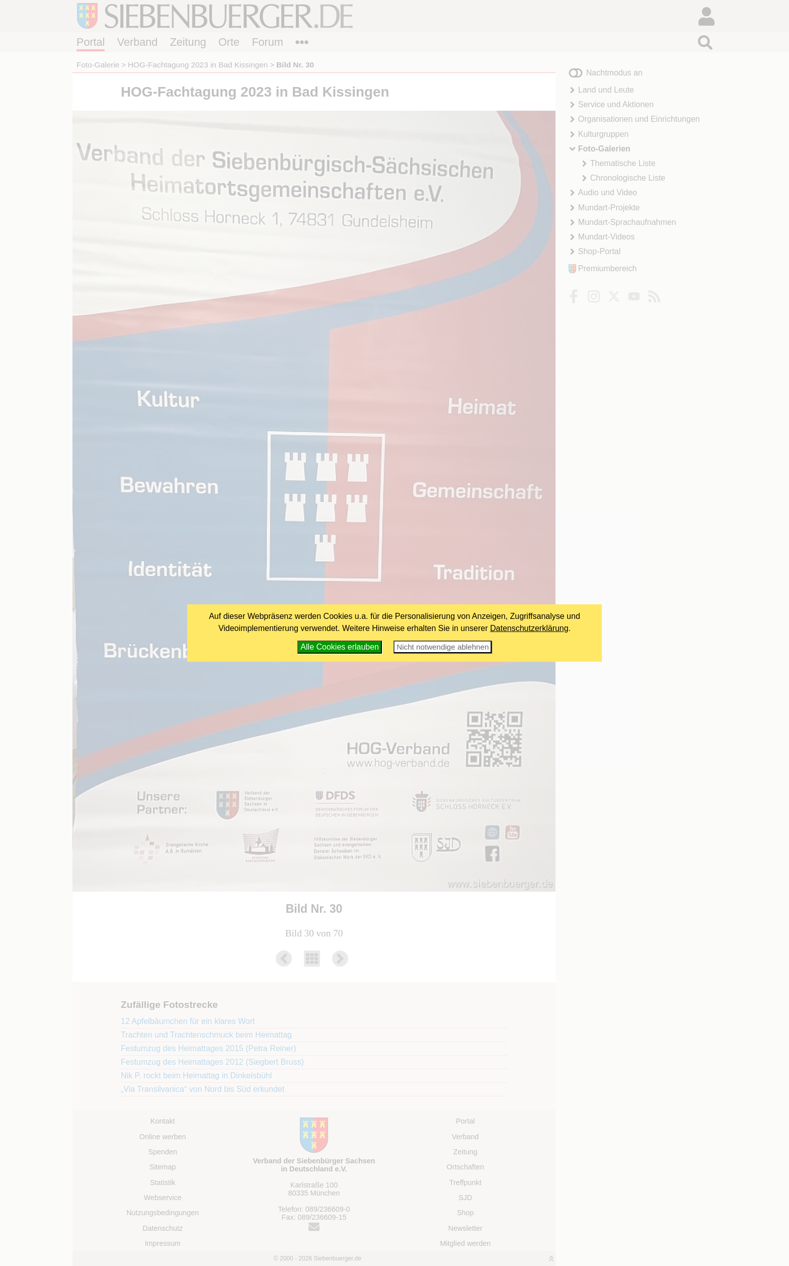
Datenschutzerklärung (529, 628)
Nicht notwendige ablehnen (443, 647)
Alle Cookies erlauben (339, 647)
